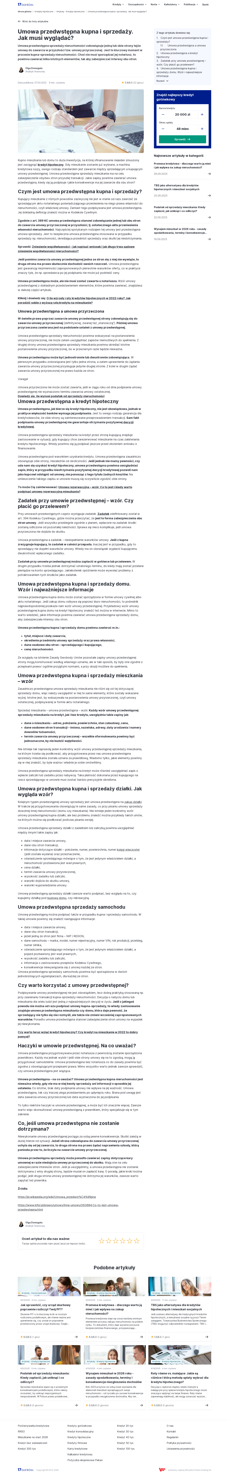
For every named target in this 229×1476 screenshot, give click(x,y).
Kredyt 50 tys (125, 1443)
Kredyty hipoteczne (44, 11)
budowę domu (56, 898)
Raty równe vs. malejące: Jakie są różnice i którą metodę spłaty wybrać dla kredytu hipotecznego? (179, 1378)
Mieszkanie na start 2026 (33, 1437)
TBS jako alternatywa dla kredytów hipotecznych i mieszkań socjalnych (176, 187)
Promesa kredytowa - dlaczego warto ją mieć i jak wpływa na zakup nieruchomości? (182, 165)
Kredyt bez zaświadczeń (32, 1443)
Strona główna (24, 11)
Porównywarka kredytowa (33, 1425)
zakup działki (133, 802)
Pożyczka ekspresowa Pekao (85, 1460)
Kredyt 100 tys (126, 1448)
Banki (205, 4)
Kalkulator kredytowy (80, 1454)
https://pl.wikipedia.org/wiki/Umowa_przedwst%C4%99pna (57, 1197)
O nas (170, 1425)
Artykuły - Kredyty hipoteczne (70, 11)
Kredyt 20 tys (125, 1425)
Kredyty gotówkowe (79, 1425)
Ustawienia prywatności (181, 1448)
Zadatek (103, 513)
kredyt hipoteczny (51, 164)
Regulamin (172, 1437)
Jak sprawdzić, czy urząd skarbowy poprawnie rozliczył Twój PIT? (45, 1307)
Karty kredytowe (77, 1448)
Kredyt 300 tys (27, 1448)
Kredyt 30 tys (125, 1431)
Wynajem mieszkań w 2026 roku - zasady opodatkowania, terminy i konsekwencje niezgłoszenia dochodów (180, 231)
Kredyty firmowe (77, 1443)
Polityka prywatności (179, 1443)
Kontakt (171, 1431)
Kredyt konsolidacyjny (80, 1431)
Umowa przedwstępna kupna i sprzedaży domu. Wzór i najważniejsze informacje (179, 72)
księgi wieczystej (128, 849)
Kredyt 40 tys (125, 1437)
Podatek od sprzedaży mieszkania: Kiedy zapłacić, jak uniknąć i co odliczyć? (179, 209)
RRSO (21, 1431)
